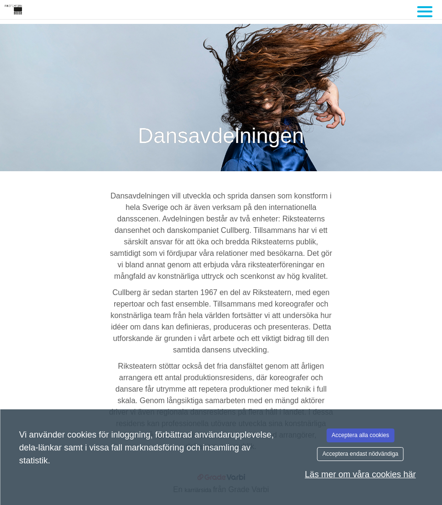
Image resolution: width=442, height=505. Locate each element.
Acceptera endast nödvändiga (361, 453)
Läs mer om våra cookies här (360, 474)
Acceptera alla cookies (360, 435)
